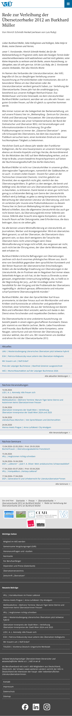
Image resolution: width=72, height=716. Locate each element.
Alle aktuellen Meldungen (58, 376)
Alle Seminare (63, 484)
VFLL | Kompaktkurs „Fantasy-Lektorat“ (36, 470)
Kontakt (6, 681)
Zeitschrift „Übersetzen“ (14, 575)
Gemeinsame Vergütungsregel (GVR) (19, 546)
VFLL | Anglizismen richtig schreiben (36, 455)
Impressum (8, 686)
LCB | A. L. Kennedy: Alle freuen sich (36, 391)
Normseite (8, 556)
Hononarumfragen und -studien (17, 551)
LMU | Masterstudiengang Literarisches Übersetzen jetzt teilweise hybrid (35, 351)
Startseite (20, 500)
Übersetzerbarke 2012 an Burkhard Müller (21, 503)
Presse (32, 500)
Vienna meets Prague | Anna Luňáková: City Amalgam (36, 426)
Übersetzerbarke (45, 500)
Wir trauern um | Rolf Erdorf (15, 361)
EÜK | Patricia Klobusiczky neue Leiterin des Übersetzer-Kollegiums (33, 356)
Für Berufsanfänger (12, 561)
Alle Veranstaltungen (60, 432)
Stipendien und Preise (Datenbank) (19, 566)
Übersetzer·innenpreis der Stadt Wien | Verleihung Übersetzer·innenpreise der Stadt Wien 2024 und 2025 (36, 410)
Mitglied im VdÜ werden (14, 541)
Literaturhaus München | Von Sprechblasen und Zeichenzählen (36, 418)
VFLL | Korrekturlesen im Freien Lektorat (21, 595)
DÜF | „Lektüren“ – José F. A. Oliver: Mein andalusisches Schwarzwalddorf (36, 462)
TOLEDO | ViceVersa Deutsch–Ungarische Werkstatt (26, 646)
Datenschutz (9, 691)
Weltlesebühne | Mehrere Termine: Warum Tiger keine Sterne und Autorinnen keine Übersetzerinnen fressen (36, 400)
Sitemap (7, 696)
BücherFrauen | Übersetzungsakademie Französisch (36, 447)
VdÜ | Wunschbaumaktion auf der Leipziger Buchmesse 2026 (30, 370)
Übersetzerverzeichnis (13, 570)
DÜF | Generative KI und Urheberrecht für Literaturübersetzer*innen (36, 477)
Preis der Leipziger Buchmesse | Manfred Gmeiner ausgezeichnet (32, 366)
